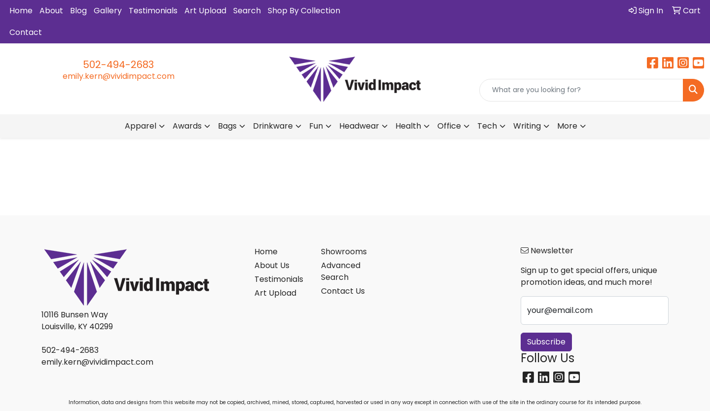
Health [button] (408, 126)
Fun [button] (316, 126)
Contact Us (343, 291)
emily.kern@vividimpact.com (119, 76)
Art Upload (205, 10)
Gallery (108, 10)
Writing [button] (527, 126)
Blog (78, 10)
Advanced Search (340, 271)
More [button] (567, 126)
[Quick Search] (581, 90)
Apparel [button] (140, 126)
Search (247, 10)
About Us (271, 265)
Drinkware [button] (273, 126)
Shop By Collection (304, 10)
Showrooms (344, 251)
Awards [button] (187, 126)
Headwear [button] (359, 126)
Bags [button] (227, 126)
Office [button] (449, 126)
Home (21, 10)
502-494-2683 (118, 64)
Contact (25, 32)
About (51, 10)
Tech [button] (487, 126)
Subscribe (546, 341)
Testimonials (153, 10)
